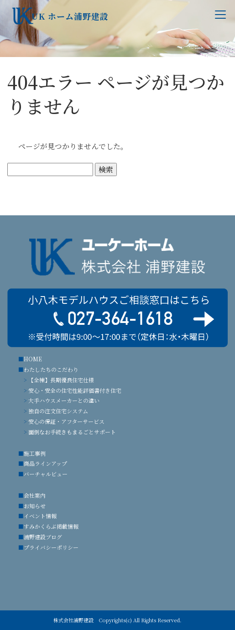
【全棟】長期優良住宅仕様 (61, 380)
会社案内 (35, 495)
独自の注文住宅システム (58, 411)
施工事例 (35, 453)
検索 (106, 169)
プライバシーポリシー (51, 547)
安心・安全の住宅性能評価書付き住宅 (74, 390)
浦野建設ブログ (43, 537)
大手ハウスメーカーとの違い (63, 400)
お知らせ (35, 506)
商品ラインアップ (45, 463)
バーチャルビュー (46, 474)
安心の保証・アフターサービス (66, 421)
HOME (33, 359)
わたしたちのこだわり (51, 369)
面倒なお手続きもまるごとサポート (72, 432)
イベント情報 (40, 516)
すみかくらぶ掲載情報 (51, 526)
